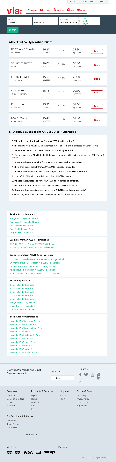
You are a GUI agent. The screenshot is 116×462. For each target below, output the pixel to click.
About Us (11, 395)
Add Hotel (11, 420)
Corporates (12, 427)
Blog (62, 399)
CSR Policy (81, 395)
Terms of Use (83, 402)
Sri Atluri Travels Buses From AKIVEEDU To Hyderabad (34, 273)
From (10, 19)
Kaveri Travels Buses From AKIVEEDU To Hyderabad (34, 269)
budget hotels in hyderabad (22, 302)
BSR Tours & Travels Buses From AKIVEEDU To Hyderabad (37, 259)
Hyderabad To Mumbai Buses (23, 324)
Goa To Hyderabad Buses (21, 225)
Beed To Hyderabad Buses (22, 229)
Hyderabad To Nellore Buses (23, 345)
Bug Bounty (82, 405)
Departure (64, 19)
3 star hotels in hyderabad (22, 292)
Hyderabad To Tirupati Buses (23, 342)
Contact (64, 395)
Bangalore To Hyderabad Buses (24, 218)
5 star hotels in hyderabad (22, 299)
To (35, 19)
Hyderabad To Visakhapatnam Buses (26, 328)
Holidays (35, 402)
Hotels (34, 399)
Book (97, 51)
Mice (33, 409)
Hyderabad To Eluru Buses (22, 338)
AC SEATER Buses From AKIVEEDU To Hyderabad (32, 247)
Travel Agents (13, 424)
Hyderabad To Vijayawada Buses (25, 321)
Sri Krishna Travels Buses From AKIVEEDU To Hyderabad (36, 262)
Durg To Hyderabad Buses (22, 232)
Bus (33, 405)
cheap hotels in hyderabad (22, 306)
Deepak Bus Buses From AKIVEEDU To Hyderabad (33, 266)
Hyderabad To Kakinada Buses (24, 352)
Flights (34, 395)
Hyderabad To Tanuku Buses (23, 349)
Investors (11, 405)
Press (9, 402)
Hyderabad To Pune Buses (22, 331)
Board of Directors (15, 399)
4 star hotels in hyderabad (22, 295)
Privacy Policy (83, 399)
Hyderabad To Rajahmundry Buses (25, 335)
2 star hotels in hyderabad (22, 288)
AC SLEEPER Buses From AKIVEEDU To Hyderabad (33, 244)
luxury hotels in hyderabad (22, 309)
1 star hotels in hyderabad (22, 285)
